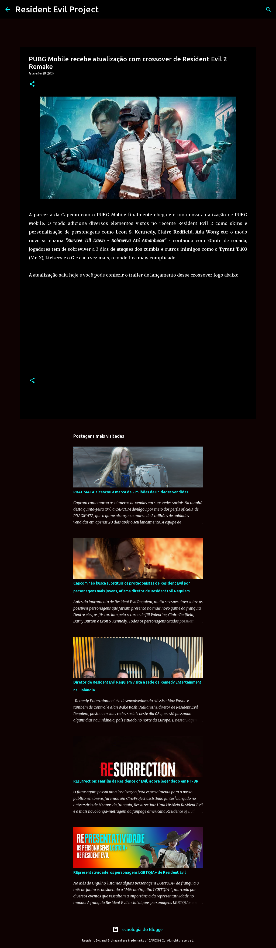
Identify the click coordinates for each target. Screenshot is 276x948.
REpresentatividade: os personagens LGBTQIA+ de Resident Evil (129, 872)
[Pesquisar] (268, 9)
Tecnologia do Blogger (138, 929)
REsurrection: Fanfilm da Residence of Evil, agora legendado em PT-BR (135, 781)
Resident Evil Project (57, 9)
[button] (32, 84)
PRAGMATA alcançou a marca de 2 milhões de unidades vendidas (130, 492)
